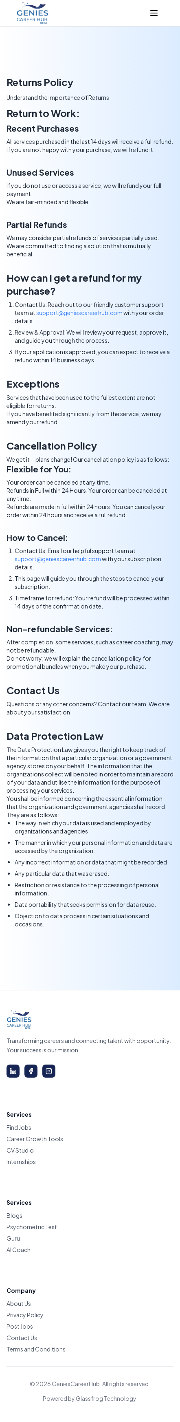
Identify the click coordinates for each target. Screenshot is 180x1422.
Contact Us (22, 1337)
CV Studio (20, 1150)
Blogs (14, 1215)
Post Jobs (20, 1326)
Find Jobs (19, 1127)
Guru (13, 1238)
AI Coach (19, 1249)
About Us (19, 1303)
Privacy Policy (25, 1314)
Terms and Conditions (36, 1349)
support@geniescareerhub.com (79, 312)
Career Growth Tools (35, 1138)
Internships (21, 1161)
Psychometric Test (32, 1226)
